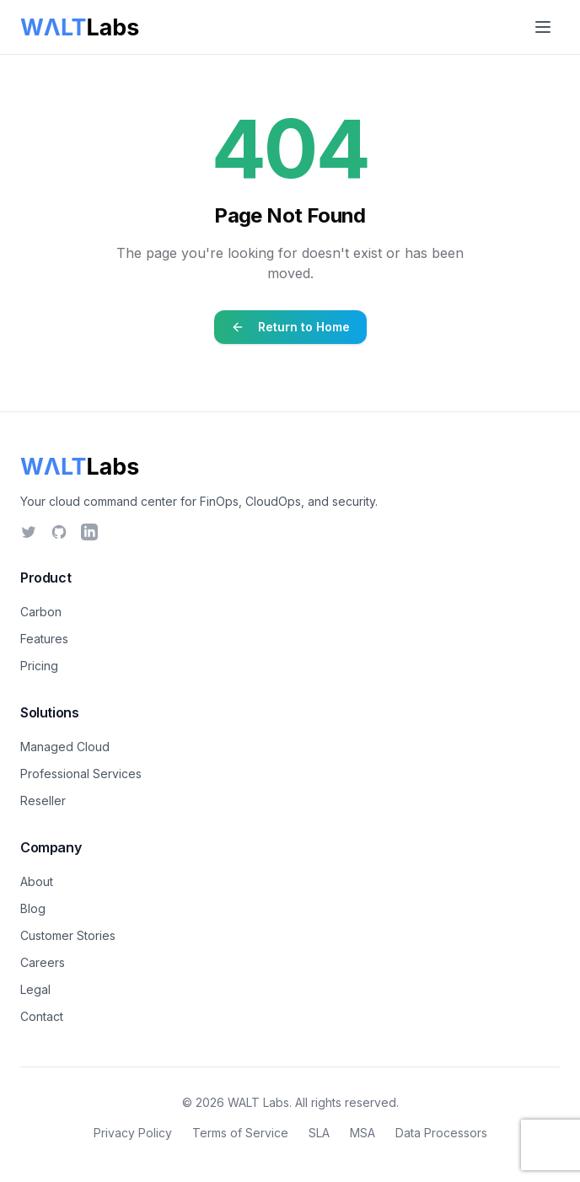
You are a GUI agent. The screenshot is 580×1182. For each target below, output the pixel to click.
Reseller (43, 800)
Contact (41, 1016)
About (36, 881)
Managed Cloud (65, 746)
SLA (319, 1133)
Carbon (41, 611)
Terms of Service (240, 1133)
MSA (362, 1133)
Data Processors (441, 1133)
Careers (42, 962)
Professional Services (81, 773)
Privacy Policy (133, 1133)
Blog (33, 908)
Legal (35, 989)
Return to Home (290, 327)
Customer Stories (67, 935)
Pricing (39, 665)
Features (44, 638)
